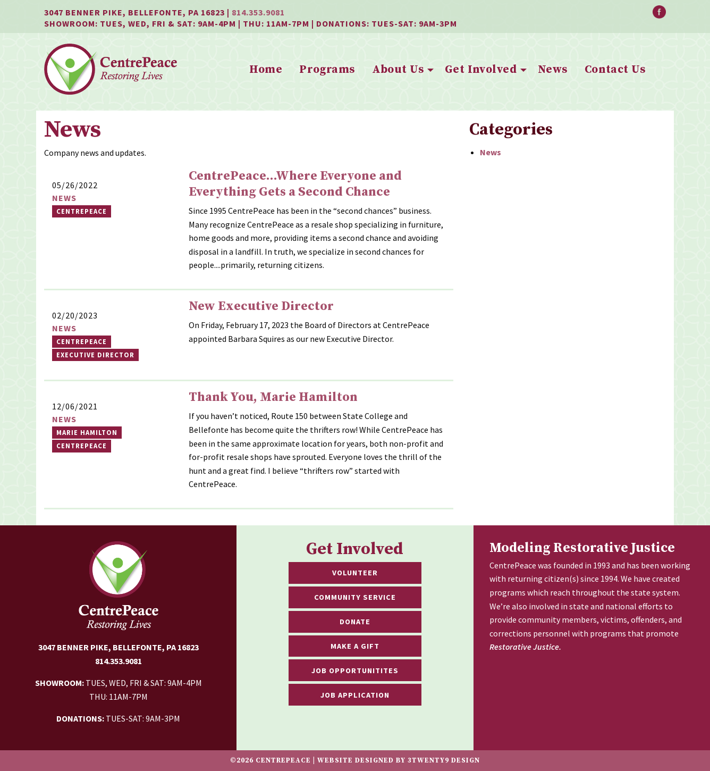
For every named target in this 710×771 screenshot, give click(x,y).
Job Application (355, 695)
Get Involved (481, 70)
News (553, 70)
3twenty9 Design (444, 760)
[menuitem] (266, 70)
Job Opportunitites (355, 670)
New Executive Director (261, 306)
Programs (326, 70)
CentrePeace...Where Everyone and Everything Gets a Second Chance (295, 184)
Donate (355, 621)
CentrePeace (81, 211)
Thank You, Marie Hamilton (273, 397)
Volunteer (355, 572)
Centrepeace (81, 341)
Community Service (355, 597)
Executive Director (95, 354)
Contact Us (615, 70)
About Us (398, 70)
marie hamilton (86, 432)
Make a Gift (355, 646)
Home (265, 70)
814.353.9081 (258, 12)
